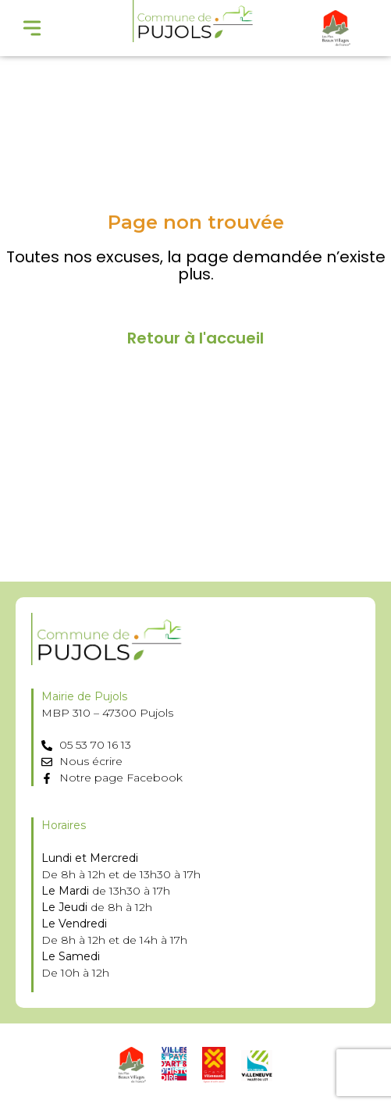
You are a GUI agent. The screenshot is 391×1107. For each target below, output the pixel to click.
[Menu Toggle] (32, 28)
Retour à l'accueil (195, 338)
